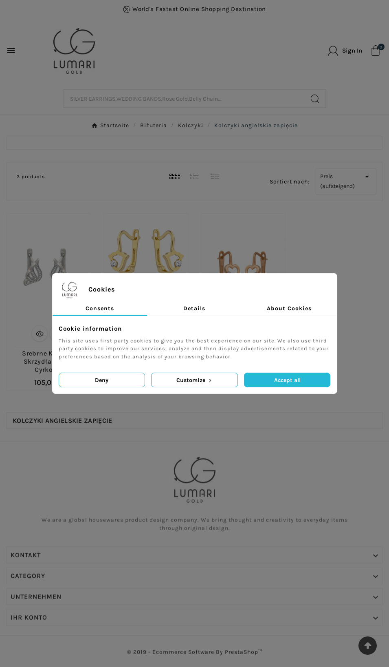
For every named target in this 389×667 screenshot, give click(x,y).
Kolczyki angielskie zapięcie (62, 420)
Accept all (287, 380)
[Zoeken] (184, 98)
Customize (194, 380)
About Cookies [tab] (289, 308)
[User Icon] (345, 51)
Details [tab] (194, 308)
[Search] (315, 98)
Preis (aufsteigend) (346, 181)
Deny (101, 380)
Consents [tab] (100, 308)
